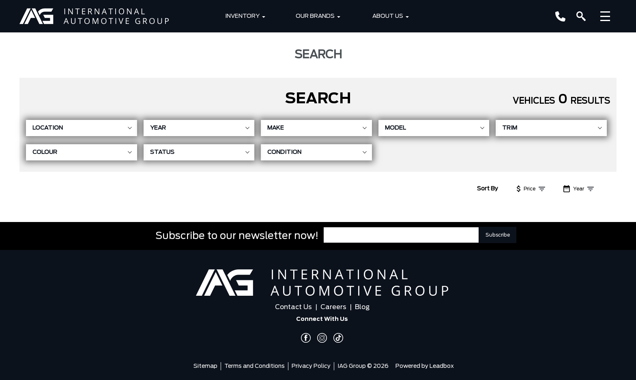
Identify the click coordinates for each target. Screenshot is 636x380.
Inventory (242, 16)
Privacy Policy (311, 366)
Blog (362, 307)
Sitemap (205, 366)
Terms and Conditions (254, 366)
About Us (387, 16)
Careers (333, 307)
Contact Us (293, 307)
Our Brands (315, 16)
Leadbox (442, 366)
